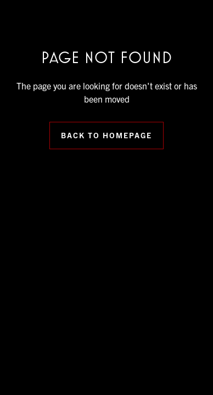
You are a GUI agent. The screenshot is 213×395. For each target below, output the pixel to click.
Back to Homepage (106, 135)
